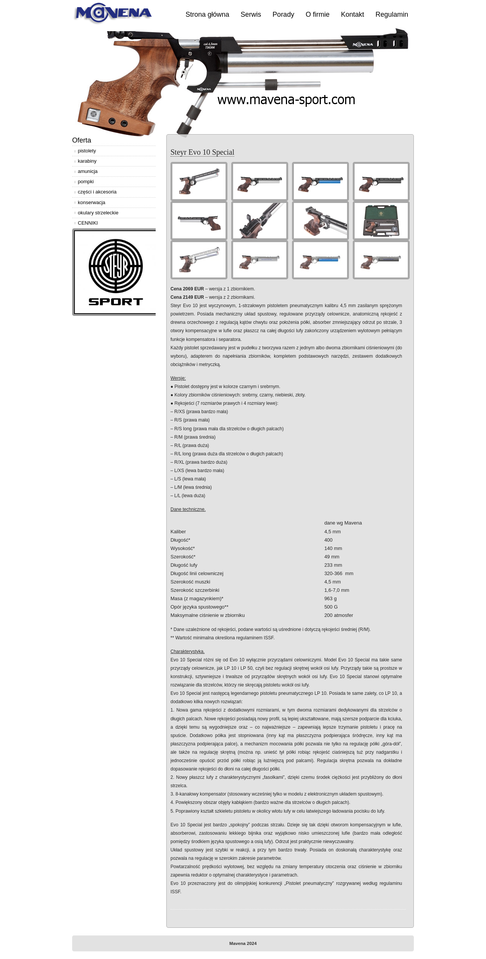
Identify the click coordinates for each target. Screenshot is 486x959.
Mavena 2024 (243, 943)
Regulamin (392, 14)
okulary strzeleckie (98, 213)
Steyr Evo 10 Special (202, 152)
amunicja (88, 171)
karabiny (87, 161)
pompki (86, 181)
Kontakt (352, 14)
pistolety (87, 151)
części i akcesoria (97, 192)
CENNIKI (88, 223)
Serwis (251, 14)
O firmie (318, 14)
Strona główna (207, 14)
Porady (283, 14)
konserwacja (91, 202)
